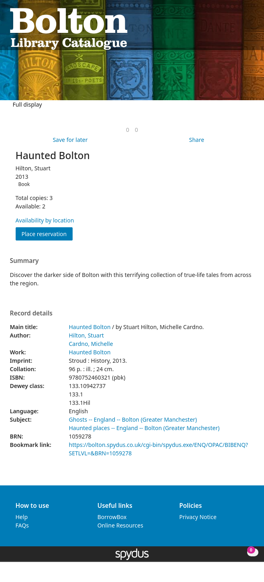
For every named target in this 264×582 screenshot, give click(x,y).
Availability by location (45, 220)
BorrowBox (112, 517)
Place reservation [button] (47, 233)
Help (22, 517)
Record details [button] (31, 313)
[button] (240, 28)
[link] (127, 129)
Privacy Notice (198, 517)
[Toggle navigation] (250, 28)
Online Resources (120, 525)
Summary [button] (24, 261)
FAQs (22, 525)
